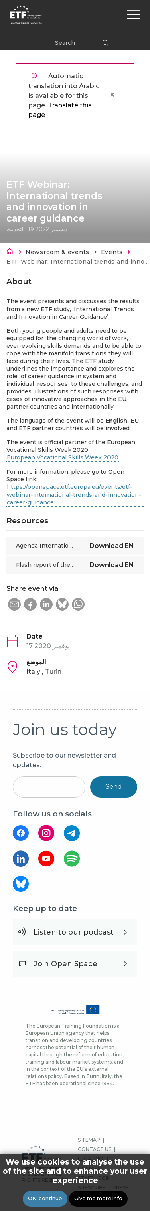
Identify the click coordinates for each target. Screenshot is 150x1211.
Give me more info (98, 1199)
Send (113, 786)
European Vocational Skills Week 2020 (62, 457)
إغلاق (112, 94)
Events (112, 252)
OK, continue (45, 1199)
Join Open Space (65, 963)
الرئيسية (12, 253)
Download (111, 546)
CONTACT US (94, 1149)
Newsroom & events (57, 252)
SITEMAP (89, 1140)
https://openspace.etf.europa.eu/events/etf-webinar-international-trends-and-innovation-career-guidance (74, 494)
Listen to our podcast (74, 932)
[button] (14, 604)
